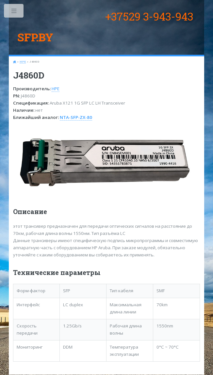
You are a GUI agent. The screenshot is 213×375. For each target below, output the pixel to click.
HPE (23, 61)
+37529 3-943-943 (149, 16)
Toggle (14, 12)
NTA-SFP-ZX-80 (76, 117)
